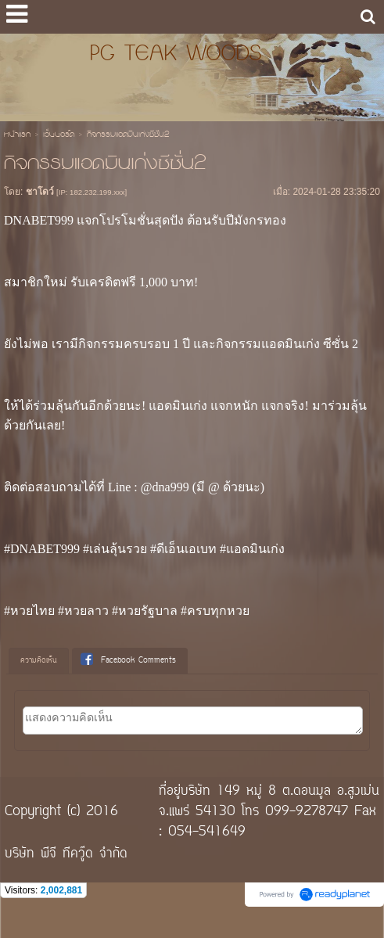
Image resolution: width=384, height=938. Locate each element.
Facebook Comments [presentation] (128, 660)
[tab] (39, 661)
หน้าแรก (17, 135)
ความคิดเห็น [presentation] (38, 661)
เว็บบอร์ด (58, 135)
